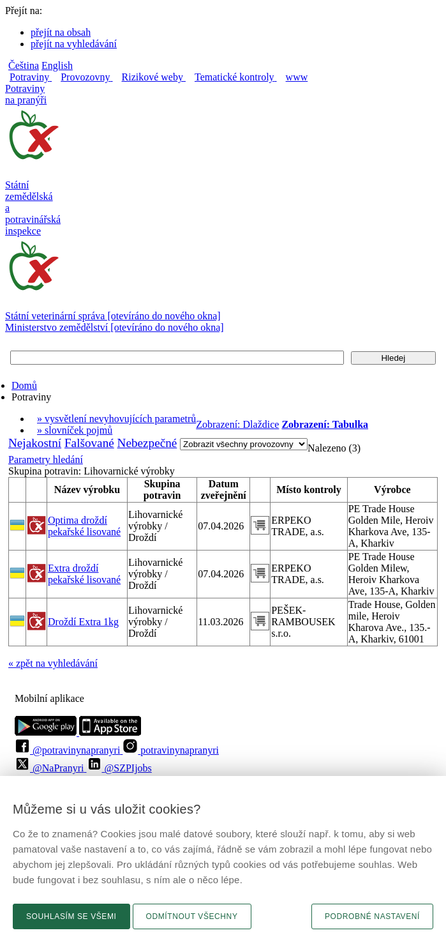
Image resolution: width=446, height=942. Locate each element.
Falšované (89, 443)
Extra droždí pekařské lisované (84, 574)
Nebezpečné (147, 443)
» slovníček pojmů (74, 430)
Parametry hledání (45, 459)
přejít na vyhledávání (74, 43)
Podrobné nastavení (372, 916)
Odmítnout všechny (192, 916)
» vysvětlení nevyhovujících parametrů (116, 418)
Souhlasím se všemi (71, 916)
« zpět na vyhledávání (53, 663)
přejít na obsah (61, 32)
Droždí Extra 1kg (83, 621)
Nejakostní (34, 443)
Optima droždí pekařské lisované (84, 526)
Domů (24, 385)
